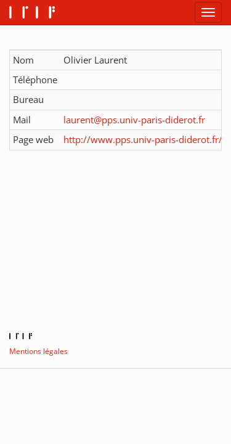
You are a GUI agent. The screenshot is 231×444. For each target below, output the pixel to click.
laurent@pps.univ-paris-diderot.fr (134, 119)
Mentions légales (38, 351)
